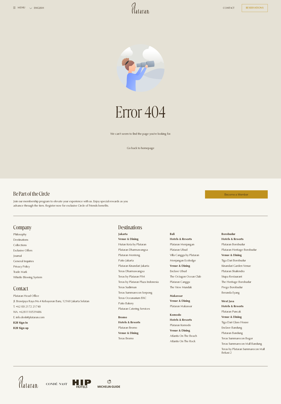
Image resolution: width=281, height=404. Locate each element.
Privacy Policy (21, 266)
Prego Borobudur (232, 287)
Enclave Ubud (178, 271)
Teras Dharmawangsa (131, 271)
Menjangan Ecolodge (183, 260)
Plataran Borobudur (233, 244)
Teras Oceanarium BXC (132, 298)
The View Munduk (181, 287)
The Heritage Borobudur (236, 282)
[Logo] (140, 8)
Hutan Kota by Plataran (132, 244)
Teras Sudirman (127, 287)
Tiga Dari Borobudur (234, 260)
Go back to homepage (140, 148)
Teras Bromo (126, 338)
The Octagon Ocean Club (185, 276)
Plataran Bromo (127, 327)
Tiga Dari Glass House (235, 322)
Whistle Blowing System (27, 277)
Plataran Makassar (181, 306)
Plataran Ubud (178, 250)
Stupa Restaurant (232, 276)
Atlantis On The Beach (183, 336)
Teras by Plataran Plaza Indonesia (138, 282)
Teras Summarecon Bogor (237, 338)
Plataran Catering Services (134, 309)
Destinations (20, 240)
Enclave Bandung (232, 327)
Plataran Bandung (232, 333)
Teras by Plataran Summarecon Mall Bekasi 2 (243, 351)
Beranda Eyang (231, 292)
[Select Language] (45, 8)
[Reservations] (255, 8)
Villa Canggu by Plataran (184, 255)
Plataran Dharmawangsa (133, 250)
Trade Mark (20, 272)
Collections (20, 245)
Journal (17, 256)
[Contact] (228, 8)
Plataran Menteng (129, 255)
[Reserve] (236, 194)
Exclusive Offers (22, 250)
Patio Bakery (126, 303)
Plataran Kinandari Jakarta (133, 266)
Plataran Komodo (180, 325)
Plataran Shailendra (233, 271)
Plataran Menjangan (182, 244)
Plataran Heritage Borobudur (239, 250)
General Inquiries (23, 261)
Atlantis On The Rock (182, 341)
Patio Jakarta (126, 260)
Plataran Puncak (231, 311)
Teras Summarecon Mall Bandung (242, 344)
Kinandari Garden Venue (236, 266)
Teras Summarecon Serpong (135, 292)
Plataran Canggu (180, 282)
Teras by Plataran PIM (131, 276)
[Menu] (19, 8)
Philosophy (19, 234)
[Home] (28, 382)
